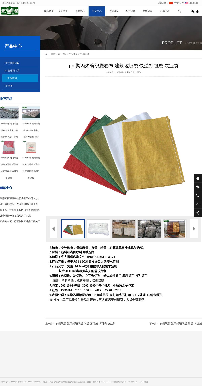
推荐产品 (6, 98)
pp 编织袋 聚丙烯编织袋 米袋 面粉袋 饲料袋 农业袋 (85, 323)
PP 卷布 (9, 86)
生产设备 (130, 11)
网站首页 (49, 11)
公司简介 (63, 11)
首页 (65, 54)
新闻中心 (80, 11)
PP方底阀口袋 (12, 63)
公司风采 (114, 11)
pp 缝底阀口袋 (12, 70)
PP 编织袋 (12, 78)
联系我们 (164, 11)
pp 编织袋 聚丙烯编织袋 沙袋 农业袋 (180, 323)
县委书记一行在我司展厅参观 (15, 215)
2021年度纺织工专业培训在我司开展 (19, 204)
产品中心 (97, 11)
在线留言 (147, 11)
